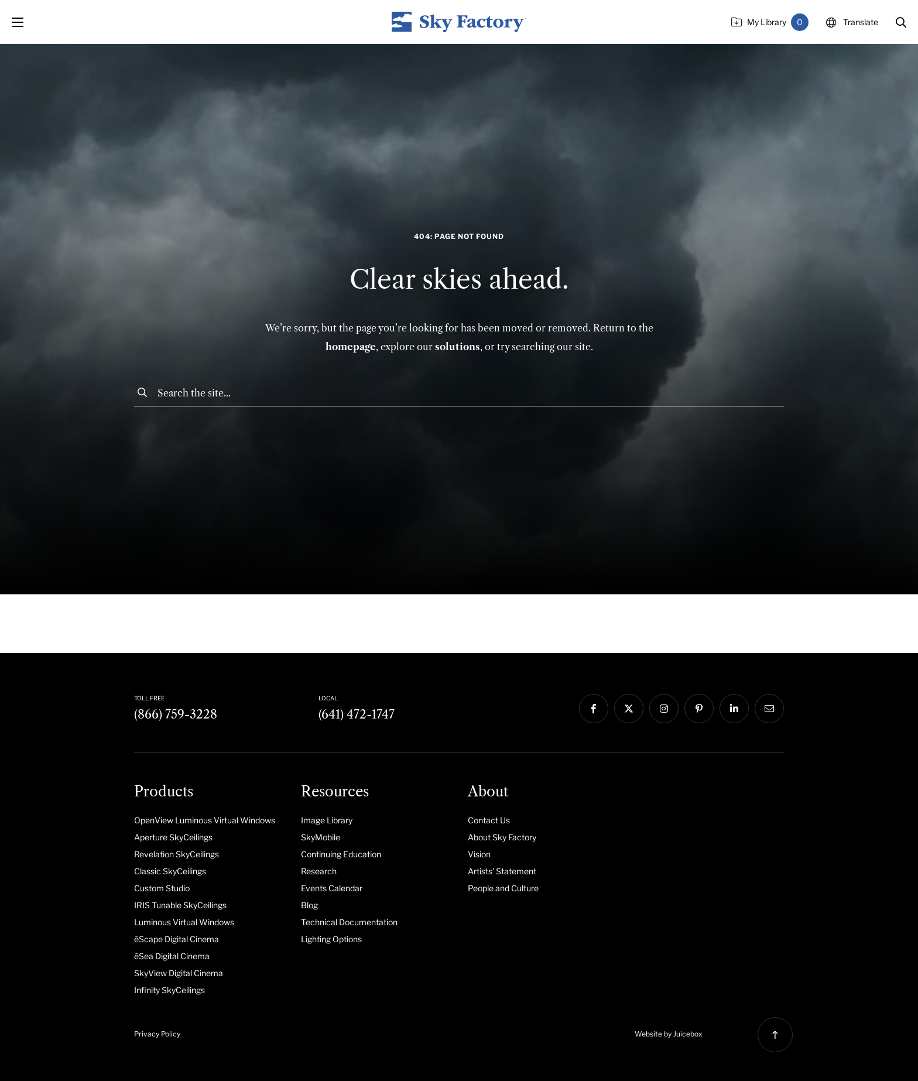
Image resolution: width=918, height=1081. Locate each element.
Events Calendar (331, 888)
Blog (309, 905)
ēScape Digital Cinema (176, 939)
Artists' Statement (502, 871)
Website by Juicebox (669, 1033)
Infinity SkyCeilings (169, 990)
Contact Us (489, 820)
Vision (479, 854)
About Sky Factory (502, 837)
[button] (901, 22)
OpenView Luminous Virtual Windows (204, 820)
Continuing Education (341, 854)
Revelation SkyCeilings (176, 854)
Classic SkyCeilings (170, 871)
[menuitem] (208, 820)
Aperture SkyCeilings (173, 837)
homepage (351, 347)
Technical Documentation (349, 922)
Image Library (326, 820)
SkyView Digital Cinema (178, 973)
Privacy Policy (157, 1033)
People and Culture (503, 888)
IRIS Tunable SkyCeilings (180, 905)
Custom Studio (162, 888)
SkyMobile (320, 837)
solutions (457, 347)
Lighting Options (331, 939)
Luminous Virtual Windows (184, 922)
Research (319, 871)
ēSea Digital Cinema (172, 956)
